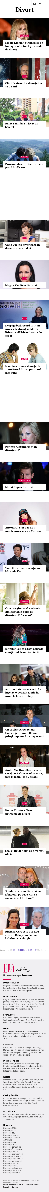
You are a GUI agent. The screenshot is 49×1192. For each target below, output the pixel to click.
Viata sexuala (26, 985)
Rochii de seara (15, 1031)
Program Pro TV (10, 1009)
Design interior (29, 1100)
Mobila (39, 1098)
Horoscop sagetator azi (13, 1158)
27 (31, 950)
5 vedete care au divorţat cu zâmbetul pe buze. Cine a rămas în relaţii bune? (23, 894)
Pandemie (10, 1119)
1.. (8, 950)
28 (33, 950)
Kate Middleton (23, 999)
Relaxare (30, 1063)
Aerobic (16, 1066)
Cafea (40, 1079)
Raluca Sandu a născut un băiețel (21, 125)
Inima (19, 1047)
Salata (35, 1079)
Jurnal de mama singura (13, 1103)
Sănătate (8, 1044)
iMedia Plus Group (27, 1180)
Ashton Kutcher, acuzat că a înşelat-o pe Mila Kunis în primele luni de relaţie (23, 692)
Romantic (16, 985)
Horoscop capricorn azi (13, 1154)
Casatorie (13, 988)
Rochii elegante (31, 1033)
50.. (45, 950)
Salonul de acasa (31, 1022)
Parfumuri (23, 1017)
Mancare (7, 1079)
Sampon (21, 1020)
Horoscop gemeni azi (12, 1147)
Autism (15, 1105)
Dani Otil (13, 1004)
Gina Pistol (39, 1004)
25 (26, 950)
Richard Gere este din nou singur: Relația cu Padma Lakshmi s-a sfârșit (22, 935)
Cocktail (28, 1082)
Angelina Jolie (33, 1001)
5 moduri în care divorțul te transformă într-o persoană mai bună (23, 369)
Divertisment (10, 996)
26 (29, 950)
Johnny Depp (8, 1001)
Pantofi (21, 1033)
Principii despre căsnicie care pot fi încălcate (24, 165)
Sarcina (6, 1047)
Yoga (37, 1063)
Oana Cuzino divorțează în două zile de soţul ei (22, 246)
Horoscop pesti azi (11, 1163)
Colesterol (19, 1050)
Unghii (15, 1017)
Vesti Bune (33, 1116)
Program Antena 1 (25, 1009)
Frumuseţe (9, 1014)
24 (24, 950)
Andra (26, 1004)
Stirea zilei (23, 1114)
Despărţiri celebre (20, 1116)
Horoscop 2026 (9, 1128)
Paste (13, 1079)
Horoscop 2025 (9, 1130)
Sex (19, 988)
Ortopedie (17, 1055)
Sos (30, 1079)
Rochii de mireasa (30, 1031)
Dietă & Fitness (11, 1060)
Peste (25, 1079)
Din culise (7, 1114)
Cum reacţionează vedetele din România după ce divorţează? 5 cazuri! (22, 612)
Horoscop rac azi (10, 1144)
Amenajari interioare (27, 1098)
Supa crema (37, 1082)
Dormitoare (17, 1100)
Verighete (15, 1036)
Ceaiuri (13, 1047)
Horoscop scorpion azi (12, 1156)
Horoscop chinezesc (11, 1137)
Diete (5, 1063)
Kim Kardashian (37, 999)
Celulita (34, 1020)
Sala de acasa (19, 1071)
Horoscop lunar (9, 1142)
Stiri (24, 76)
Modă (6, 1028)
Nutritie (39, 1066)
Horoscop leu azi (10, 1165)
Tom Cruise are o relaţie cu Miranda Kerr (22, 569)
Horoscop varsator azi (12, 1161)
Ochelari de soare (27, 1036)
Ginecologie (37, 1047)
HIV (10, 1055)
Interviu (15, 1114)
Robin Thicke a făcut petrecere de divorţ (18, 812)
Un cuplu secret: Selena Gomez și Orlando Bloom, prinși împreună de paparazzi (24, 733)
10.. (11, 950)
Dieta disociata (22, 1068)
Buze (28, 1020)
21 (16, 950)
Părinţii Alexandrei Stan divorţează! (21, 448)
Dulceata (12, 1082)
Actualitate (24, 480)
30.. (38, 950)
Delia (32, 1004)
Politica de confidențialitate (13, 1185)
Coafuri (31, 1017)
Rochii (9, 1017)
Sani (5, 1020)
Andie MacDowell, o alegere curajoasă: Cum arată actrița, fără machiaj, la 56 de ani (24, 773)
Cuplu (24, 359)
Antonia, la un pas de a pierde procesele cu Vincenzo (24, 529)
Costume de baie (10, 1033)
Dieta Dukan (20, 1063)
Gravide (27, 1103)
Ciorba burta (27, 1087)
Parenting (40, 1100)
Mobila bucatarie (10, 1098)
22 (19, 950)
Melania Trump (21, 1006)
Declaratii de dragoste (22, 990)
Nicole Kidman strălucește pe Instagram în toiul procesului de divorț (24, 46)
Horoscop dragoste (11, 1135)
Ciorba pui (16, 1087)
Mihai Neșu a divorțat (19, 487)
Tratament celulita (15, 1022)
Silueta (32, 1068)
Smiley (20, 1004)
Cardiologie (15, 1052)
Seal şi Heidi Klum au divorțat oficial (24, 852)
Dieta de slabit (9, 1068)
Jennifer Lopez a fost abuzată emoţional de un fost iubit (24, 650)
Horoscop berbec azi (12, 1170)
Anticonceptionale (32, 1050)
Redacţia (6, 1187)
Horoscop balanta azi (12, 1168)
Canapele (7, 1100)
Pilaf (29, 1084)
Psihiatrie (26, 1055)
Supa (5, 1082)
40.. (42, 950)
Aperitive (7, 1084)
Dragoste (7, 985)
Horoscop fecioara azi (12, 1149)
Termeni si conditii (32, 1185)
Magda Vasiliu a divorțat (21, 285)
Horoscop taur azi (10, 1151)
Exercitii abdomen (28, 1066)
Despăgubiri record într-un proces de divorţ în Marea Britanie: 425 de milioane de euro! (23, 330)
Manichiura (12, 1020)
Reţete (6, 1076)
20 (14, 950)
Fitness (11, 1063)
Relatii (24, 157)
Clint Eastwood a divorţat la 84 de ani (23, 84)
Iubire (5, 988)
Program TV (33, 1006)
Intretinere (7, 1066)
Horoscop (8, 1125)
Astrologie (7, 1140)
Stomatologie (9, 1050)
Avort (34, 1052)
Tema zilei (33, 1114)
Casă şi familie (10, 1095)
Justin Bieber (8, 1006)
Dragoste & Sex (11, 982)
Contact (15, 1187)
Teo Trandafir (20, 1001)
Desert (14, 1084)
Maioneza (22, 1084)
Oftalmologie (26, 1052)
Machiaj (38, 1017)
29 (36, 950)
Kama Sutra (26, 988)
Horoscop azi (8, 1133)
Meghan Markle (10, 999)
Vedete (24, 36)
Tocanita (20, 1082)
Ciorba (19, 1079)
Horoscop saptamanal (12, 1172)
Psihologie (27, 1047)
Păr (4, 1017)
